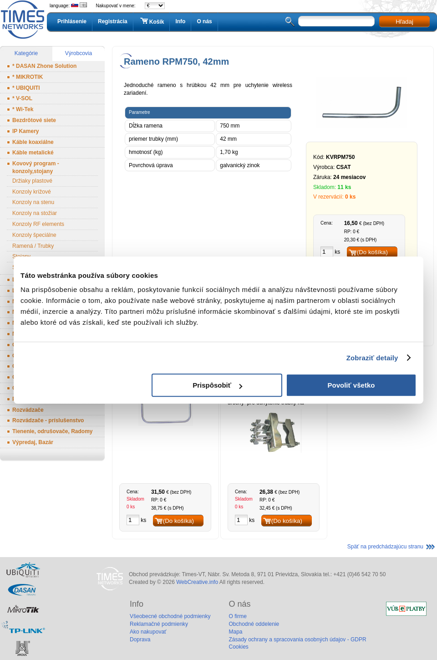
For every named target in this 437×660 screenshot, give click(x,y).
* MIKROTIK (27, 77)
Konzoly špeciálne (34, 235)
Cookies (238, 647)
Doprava (140, 639)
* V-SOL (22, 98)
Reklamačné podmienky (159, 624)
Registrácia (112, 21)
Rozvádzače (28, 410)
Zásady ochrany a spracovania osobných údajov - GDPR (297, 639)
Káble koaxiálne (33, 142)
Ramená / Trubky (33, 246)
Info (180, 21)
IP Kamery (25, 131)
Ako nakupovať (148, 632)
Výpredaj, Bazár (32, 442)
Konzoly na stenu (33, 202)
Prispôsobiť (217, 385)
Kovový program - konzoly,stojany (35, 167)
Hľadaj (404, 21)
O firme (237, 616)
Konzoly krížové (31, 192)
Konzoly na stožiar (34, 213)
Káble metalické (33, 152)
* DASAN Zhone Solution (44, 66)
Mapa (235, 632)
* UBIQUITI (26, 88)
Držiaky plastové (32, 181)
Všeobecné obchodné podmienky (170, 616)
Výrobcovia (78, 53)
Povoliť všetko (351, 385)
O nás (204, 21)
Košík (151, 21)
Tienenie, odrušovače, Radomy (52, 431)
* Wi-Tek (22, 109)
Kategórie (26, 53)
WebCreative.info (197, 582)
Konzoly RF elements (38, 224)
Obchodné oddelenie (254, 624)
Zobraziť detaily (372, 358)
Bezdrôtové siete (34, 120)
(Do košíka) (372, 252)
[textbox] (336, 21)
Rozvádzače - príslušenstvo (48, 420)
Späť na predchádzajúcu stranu (385, 546)
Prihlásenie (71, 21)
